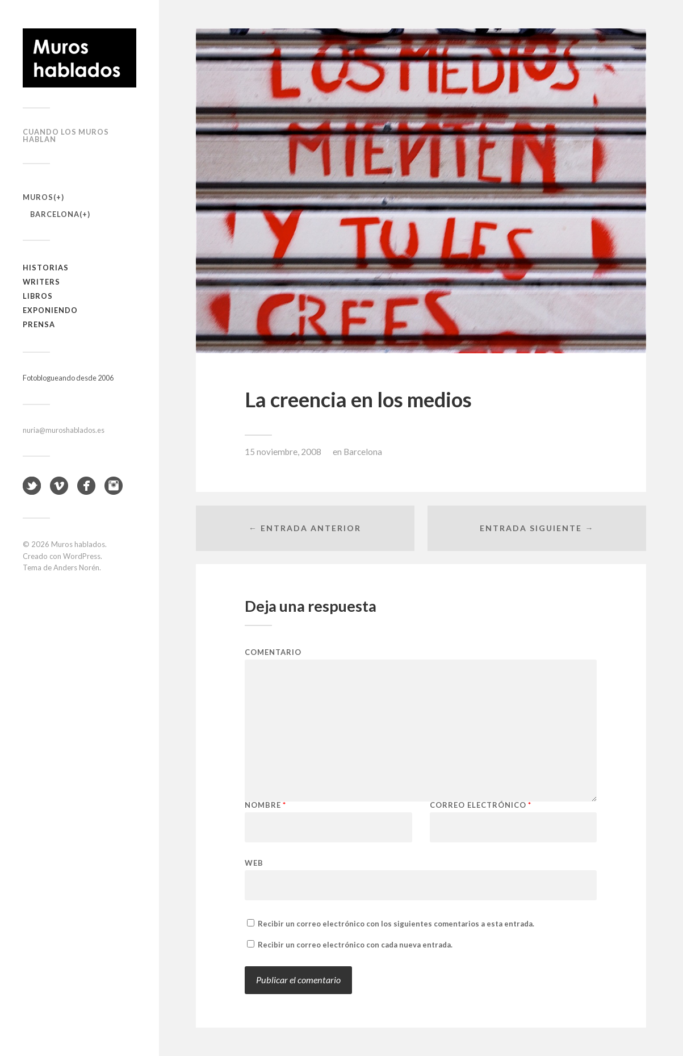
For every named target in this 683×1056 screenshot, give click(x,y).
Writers (41, 281)
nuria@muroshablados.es (63, 430)
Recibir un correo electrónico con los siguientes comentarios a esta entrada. (396, 923)
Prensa (39, 324)
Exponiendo (50, 310)
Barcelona (54, 214)
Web (254, 862)
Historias (46, 267)
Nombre (265, 805)
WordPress (81, 556)
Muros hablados (78, 544)
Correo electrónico (480, 805)
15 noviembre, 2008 (283, 451)
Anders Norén (76, 567)
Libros (38, 295)
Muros (38, 197)
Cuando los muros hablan (66, 135)
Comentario (273, 652)
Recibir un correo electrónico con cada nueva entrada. (355, 944)
